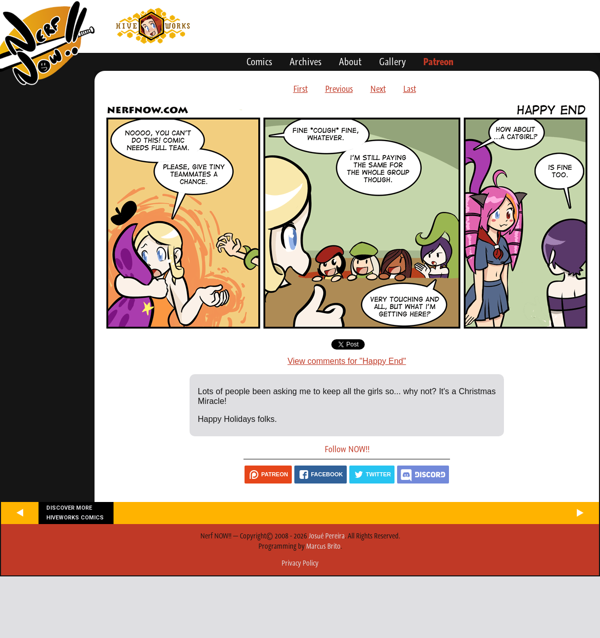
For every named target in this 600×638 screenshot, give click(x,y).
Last (409, 88)
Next (378, 88)
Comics (259, 61)
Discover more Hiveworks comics (75, 513)
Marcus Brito (323, 546)
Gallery (392, 61)
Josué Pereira (327, 535)
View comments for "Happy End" (347, 361)
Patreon (438, 61)
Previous (339, 88)
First (300, 88)
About (350, 61)
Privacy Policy (300, 563)
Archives (306, 61)
